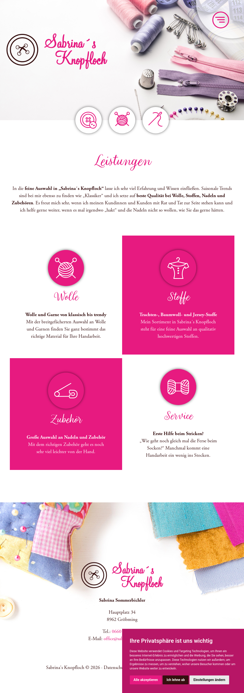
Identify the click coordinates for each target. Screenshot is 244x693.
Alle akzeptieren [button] (146, 680)
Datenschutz (115, 668)
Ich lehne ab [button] (176, 680)
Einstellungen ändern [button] (209, 680)
